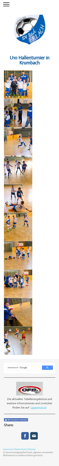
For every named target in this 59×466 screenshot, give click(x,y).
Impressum (8, 449)
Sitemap (32, 449)
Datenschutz (20, 449)
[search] (23, 367)
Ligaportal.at (39, 407)
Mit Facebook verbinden (16, 420)
